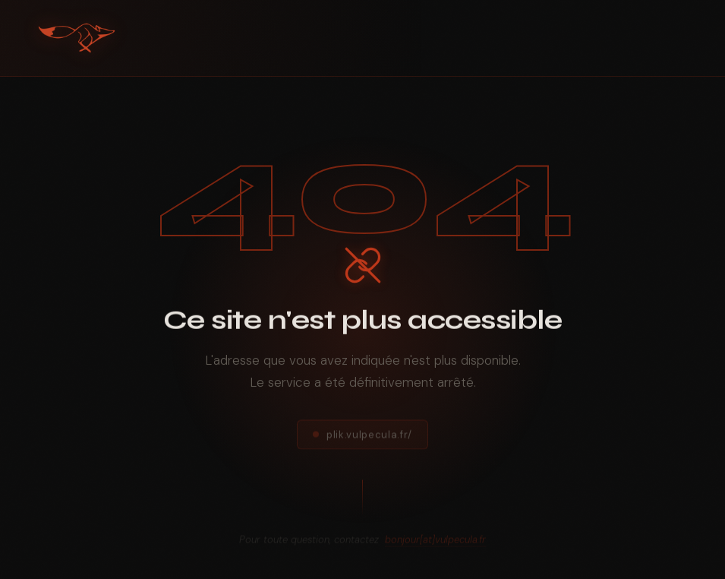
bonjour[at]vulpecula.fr (435, 543)
